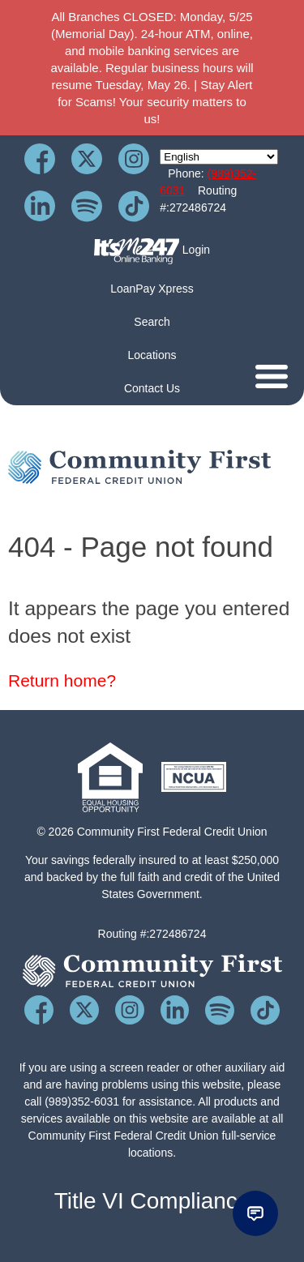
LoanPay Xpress (152, 288)
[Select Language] (219, 157)
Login (152, 250)
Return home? (62, 680)
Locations (152, 355)
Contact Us (152, 388)
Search (151, 321)
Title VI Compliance (152, 1200)
